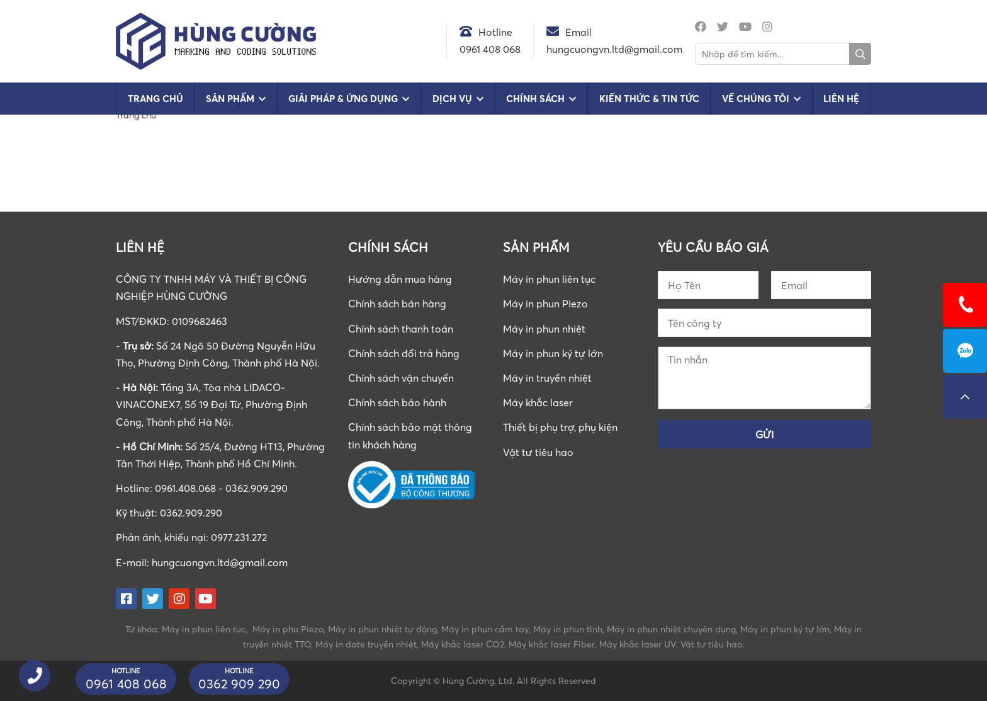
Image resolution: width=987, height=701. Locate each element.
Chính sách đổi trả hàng (404, 353)
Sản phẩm (230, 99)
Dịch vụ (452, 99)
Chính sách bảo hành (397, 402)
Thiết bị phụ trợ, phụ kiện (560, 427)
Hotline (495, 32)
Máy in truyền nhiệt (547, 378)
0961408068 (965, 351)
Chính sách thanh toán (400, 328)
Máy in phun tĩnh (567, 629)
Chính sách (535, 99)
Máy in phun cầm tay (485, 629)
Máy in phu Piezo (288, 629)
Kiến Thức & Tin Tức (649, 99)
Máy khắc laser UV (637, 644)
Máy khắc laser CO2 (462, 644)
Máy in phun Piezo (545, 303)
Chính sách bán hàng (397, 303)
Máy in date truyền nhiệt (366, 644)
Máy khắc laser (538, 402)
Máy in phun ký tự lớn (553, 353)
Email (578, 32)
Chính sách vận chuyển (401, 378)
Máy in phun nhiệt (544, 328)
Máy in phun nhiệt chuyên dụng (671, 629)
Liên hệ (841, 99)
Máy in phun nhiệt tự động (382, 629)
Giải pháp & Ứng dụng (343, 99)
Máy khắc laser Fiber (552, 644)
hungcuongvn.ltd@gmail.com (220, 562)
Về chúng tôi (755, 99)
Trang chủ (155, 99)
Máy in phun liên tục (549, 279)
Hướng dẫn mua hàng (400, 279)
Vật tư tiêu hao (538, 452)
